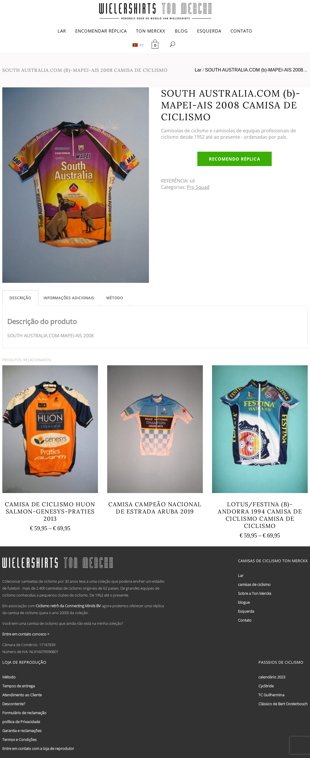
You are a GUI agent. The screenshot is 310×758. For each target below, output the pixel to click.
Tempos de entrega (18, 686)
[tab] (20, 298)
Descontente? (13, 703)
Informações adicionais (69, 298)
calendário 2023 (271, 677)
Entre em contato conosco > (25, 634)
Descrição (20, 298)
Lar (198, 69)
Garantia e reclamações (21, 730)
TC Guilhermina (271, 694)
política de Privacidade (21, 721)
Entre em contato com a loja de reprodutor (38, 748)
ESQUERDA (209, 31)
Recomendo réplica (234, 159)
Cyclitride (266, 686)
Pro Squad (198, 187)
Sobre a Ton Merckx (254, 593)
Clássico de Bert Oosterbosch (283, 703)
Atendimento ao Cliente (22, 694)
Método (114, 298)
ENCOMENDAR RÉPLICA (101, 31)
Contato (245, 620)
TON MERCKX (150, 31)
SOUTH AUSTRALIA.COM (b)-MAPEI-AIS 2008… (256, 69)
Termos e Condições (19, 739)
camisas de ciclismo (254, 584)
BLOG (181, 31)
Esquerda (246, 611)
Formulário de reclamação (24, 712)
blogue (244, 602)
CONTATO (241, 31)
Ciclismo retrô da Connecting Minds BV (68, 605)
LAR (62, 31)
